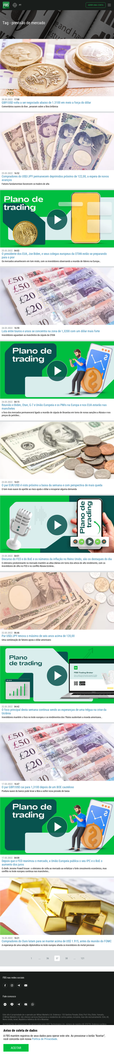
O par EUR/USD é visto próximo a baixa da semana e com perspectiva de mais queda (52, 485)
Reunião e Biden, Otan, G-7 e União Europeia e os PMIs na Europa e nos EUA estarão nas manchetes (54, 406)
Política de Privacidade (44, 1039)
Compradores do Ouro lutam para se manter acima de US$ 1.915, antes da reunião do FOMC (56, 941)
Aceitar (16, 1048)
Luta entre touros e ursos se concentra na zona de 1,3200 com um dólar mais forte (51, 331)
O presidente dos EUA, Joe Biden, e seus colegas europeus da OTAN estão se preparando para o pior (54, 255)
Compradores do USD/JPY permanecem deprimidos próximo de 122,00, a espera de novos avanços (55, 178)
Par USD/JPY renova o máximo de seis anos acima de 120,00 (38, 636)
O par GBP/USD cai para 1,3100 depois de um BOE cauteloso (38, 787)
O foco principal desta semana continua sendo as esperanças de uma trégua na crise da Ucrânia (54, 711)
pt (20, 5)
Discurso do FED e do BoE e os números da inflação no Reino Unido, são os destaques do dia (57, 559)
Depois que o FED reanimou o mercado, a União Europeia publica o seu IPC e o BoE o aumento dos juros (52, 862)
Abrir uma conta (95, 5)
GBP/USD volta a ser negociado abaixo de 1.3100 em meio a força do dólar (46, 102)
